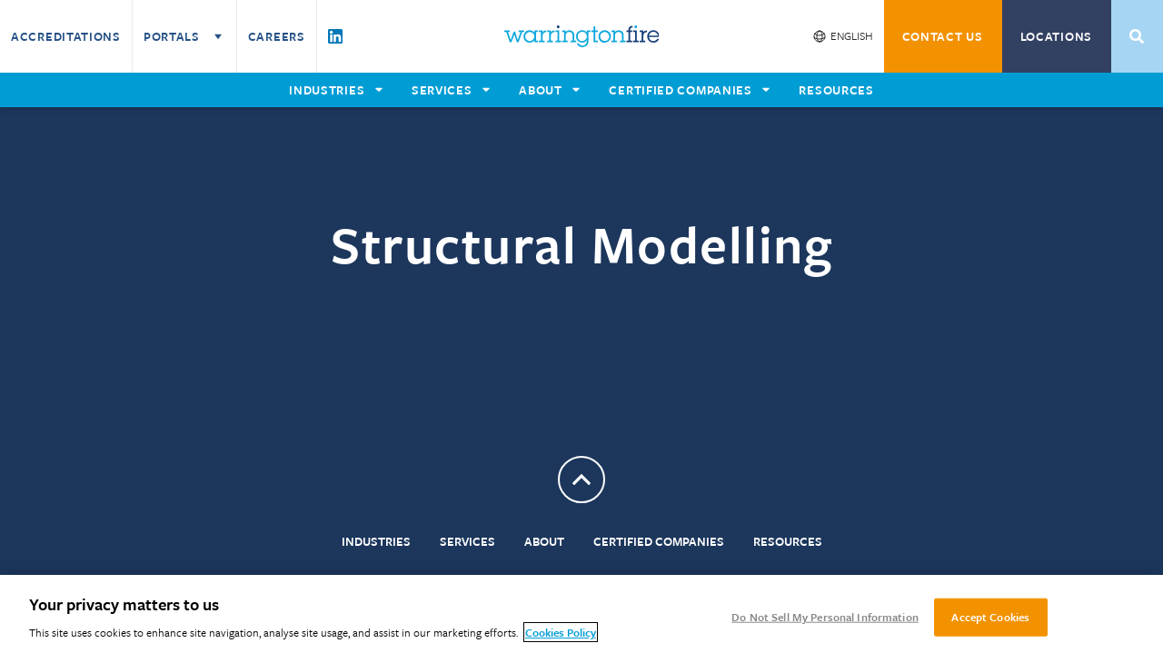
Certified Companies (658, 541)
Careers (276, 36)
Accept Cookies (990, 617)
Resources (787, 541)
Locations (1056, 36)
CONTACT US (942, 36)
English (851, 35)
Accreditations (66, 36)
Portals (184, 36)
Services (467, 541)
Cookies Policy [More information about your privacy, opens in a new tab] (560, 632)
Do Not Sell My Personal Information (825, 617)
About (544, 541)
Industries (376, 541)
